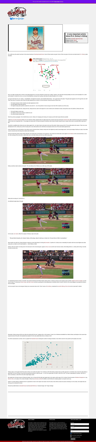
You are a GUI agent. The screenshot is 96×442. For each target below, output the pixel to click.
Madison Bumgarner (80, 377)
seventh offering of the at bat (64, 286)
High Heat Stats (79, 38)
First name (72, 422)
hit (25, 119)
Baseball (73, 38)
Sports (75, 40)
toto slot (8, 431)
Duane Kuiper (23, 282)
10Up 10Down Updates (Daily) (76, 435)
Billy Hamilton (47, 242)
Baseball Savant (35, 338)
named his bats (66, 119)
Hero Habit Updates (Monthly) (76, 433)
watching (19, 119)
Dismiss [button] (61, 1)
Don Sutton (16, 233)
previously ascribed (38, 378)
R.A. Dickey (82, 54)
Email (71, 429)
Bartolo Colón (11, 378)
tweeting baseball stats (39, 54)
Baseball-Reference (33, 385)
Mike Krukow (31, 282)
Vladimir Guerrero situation (77, 280)
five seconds (13, 119)
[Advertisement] (59, 13)
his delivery (49, 286)
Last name (72, 426)
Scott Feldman (71, 133)
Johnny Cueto (48, 246)
